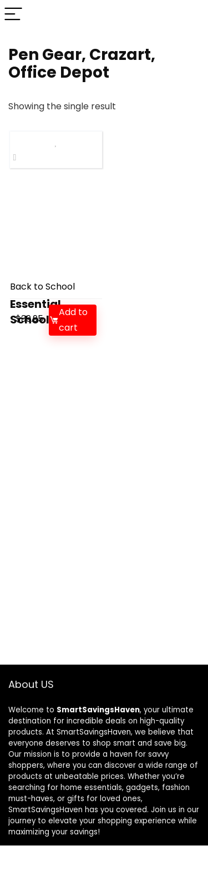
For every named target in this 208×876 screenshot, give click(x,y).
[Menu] (13, 14)
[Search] (190, 14)
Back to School (42, 286)
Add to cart (68, 320)
